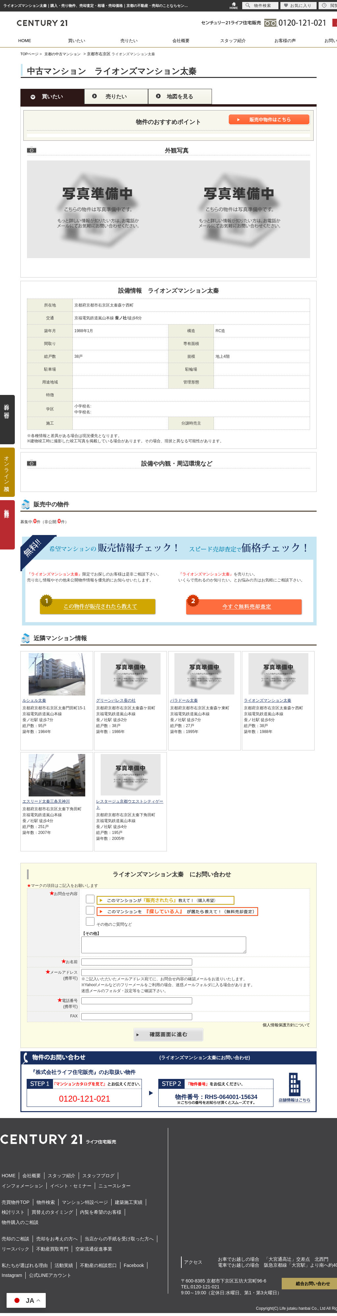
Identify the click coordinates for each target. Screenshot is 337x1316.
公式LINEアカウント (50, 1278)
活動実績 (64, 1268)
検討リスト (13, 1215)
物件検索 (46, 1205)
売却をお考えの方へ (57, 1241)
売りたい (129, 40)
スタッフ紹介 (233, 40)
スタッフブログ (98, 1178)
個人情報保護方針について (286, 1028)
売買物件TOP (16, 1205)
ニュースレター (114, 1188)
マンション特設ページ (85, 1205)
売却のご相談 (15, 1241)
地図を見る (180, 96)
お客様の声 (285, 40)
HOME (24, 40)
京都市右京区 (99, 54)
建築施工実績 (129, 1205)
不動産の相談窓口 (98, 1268)
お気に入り (298, 5)
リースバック (15, 1252)
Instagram (12, 1278)
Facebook (134, 1268)
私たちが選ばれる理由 (25, 1268)
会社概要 (181, 40)
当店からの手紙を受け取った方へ (119, 1241)
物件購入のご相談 (20, 1225)
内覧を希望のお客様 (100, 1215)
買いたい (76, 40)
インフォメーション (22, 1188)
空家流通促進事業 (93, 1252)
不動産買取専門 (52, 1252)
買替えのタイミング (52, 1215)
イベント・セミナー (70, 1188)
